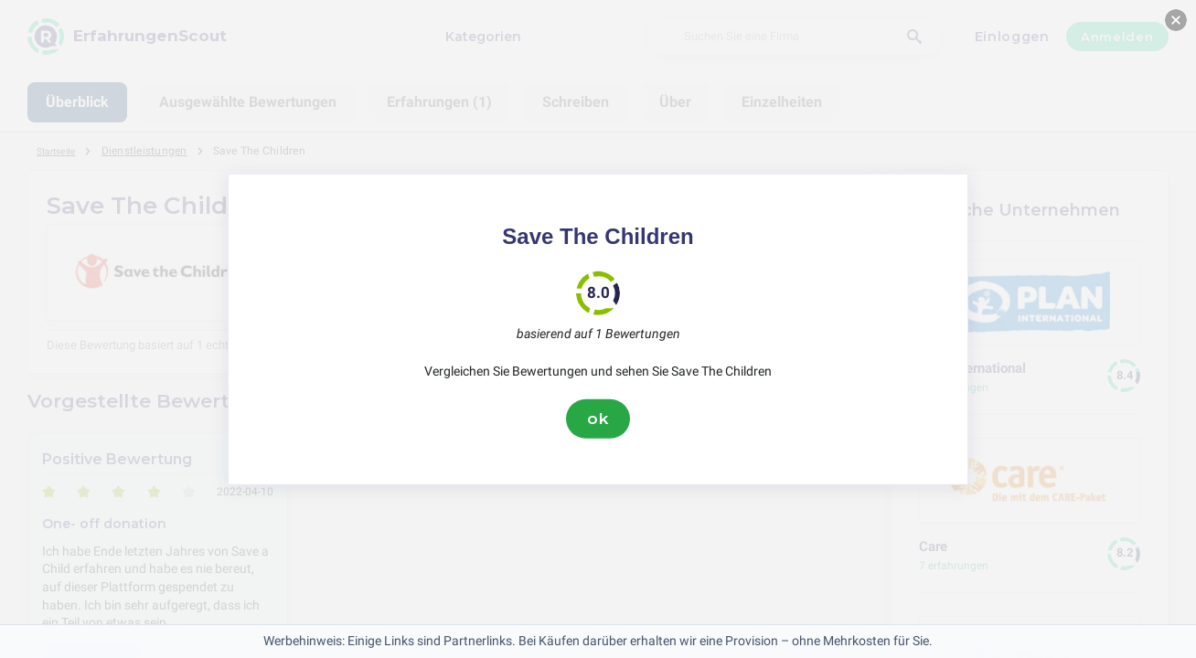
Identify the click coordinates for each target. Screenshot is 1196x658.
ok (598, 418)
